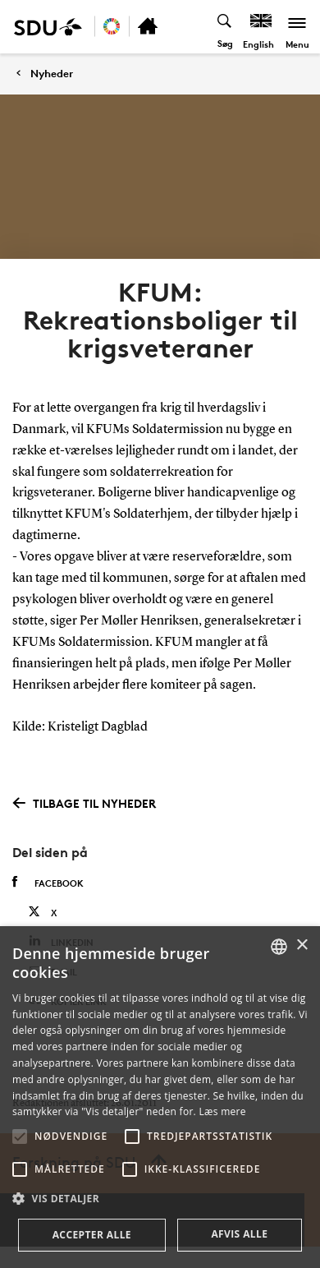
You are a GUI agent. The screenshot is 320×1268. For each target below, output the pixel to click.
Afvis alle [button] (239, 1234)
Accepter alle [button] (92, 1235)
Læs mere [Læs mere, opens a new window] (222, 1111)
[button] (19, 1136)
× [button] (301, 945)
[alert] (160, 1097)
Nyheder (51, 73)
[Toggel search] (225, 26)
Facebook (48, 882)
